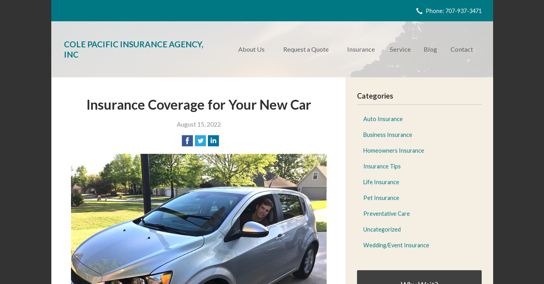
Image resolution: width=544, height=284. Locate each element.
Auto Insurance (383, 119)
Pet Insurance (381, 197)
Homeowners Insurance (393, 150)
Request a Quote (306, 49)
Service (400, 49)
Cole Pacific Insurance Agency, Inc (133, 49)
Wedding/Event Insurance (396, 245)
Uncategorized (382, 229)
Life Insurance (381, 182)
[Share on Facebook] (187, 140)
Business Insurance (387, 134)
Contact (462, 49)
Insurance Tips (382, 166)
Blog (430, 49)
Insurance (361, 49)
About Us (251, 49)
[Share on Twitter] (200, 140)
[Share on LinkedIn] (213, 140)
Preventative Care (386, 213)
